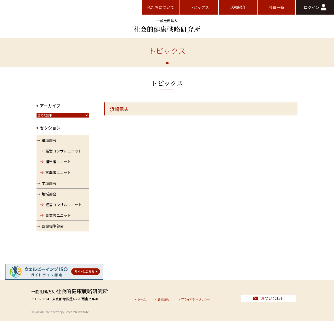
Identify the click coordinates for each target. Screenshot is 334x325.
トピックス (199, 7)
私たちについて (160, 7)
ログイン (315, 7)
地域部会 (49, 196)
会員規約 (166, 301)
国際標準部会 (53, 228)
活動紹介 (238, 7)
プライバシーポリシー (202, 301)
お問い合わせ (268, 301)
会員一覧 (276, 7)
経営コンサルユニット (64, 152)
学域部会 (49, 185)
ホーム (143, 301)
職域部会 (49, 142)
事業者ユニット (58, 174)
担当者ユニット (58, 163)
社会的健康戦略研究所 (167, 26)
